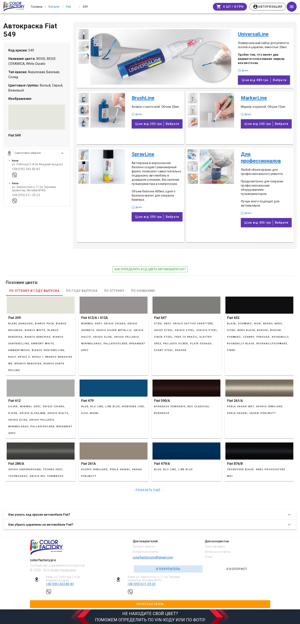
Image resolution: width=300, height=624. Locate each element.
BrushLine (143, 98)
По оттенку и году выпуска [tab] (34, 290)
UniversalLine (253, 34)
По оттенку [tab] (114, 290)
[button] (37, 153)
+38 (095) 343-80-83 (26, 169)
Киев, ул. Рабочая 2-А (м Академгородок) (63, 578)
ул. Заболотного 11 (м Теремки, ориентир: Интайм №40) (34, 189)
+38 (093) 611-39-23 (26, 195)
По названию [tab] (143, 290)
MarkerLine (254, 98)
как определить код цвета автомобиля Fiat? (150, 269)
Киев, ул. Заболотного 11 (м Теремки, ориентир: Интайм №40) (154, 578)
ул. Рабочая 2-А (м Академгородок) (37, 164)
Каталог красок (144, 546)
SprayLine (143, 154)
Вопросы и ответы (145, 551)
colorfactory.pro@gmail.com (153, 557)
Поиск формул (215, 546)
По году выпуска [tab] (82, 290)
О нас (208, 556)
